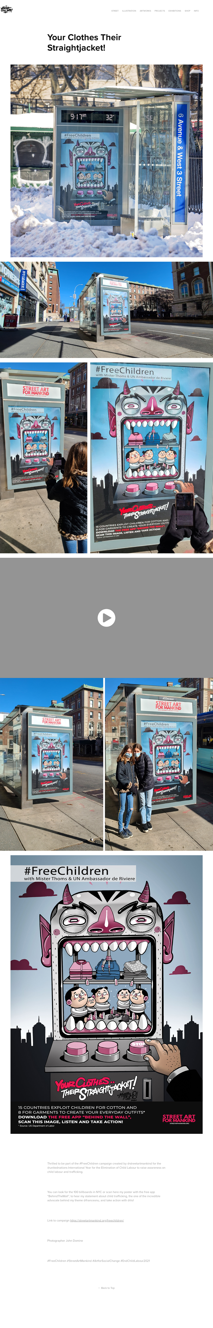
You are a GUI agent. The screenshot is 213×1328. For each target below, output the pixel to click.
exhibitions (174, 10)
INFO (196, 10)
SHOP (187, 10)
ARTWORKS (145, 10)
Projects (160, 10)
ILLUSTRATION (129, 10)
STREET (115, 10)
